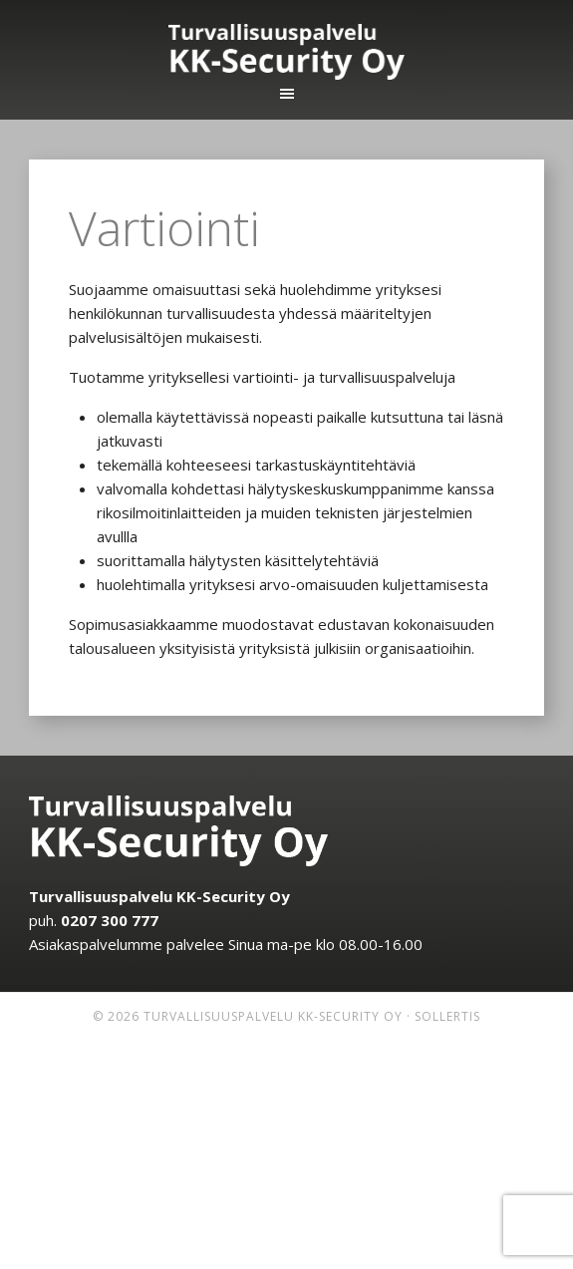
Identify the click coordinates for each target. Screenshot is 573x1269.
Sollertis (447, 1016)
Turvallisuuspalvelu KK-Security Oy (286, 52)
